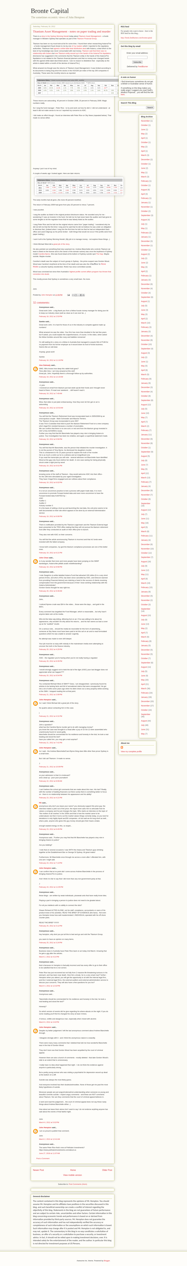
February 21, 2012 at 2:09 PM (50, 694)
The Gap (99, 254)
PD (40, 803)
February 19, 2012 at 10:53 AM (51, 408)
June (143, 129)
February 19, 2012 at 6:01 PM (50, 466)
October (144, 125)
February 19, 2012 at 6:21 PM (50, 553)
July (142, 224)
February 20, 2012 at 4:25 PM (50, 649)
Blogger (107, 1261)
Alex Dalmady (45, 365)
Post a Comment (42, 1158)
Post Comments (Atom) (78, 1184)
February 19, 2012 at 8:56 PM (50, 567)
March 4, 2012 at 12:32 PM (49, 986)
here (123, 94)
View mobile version (72, 1175)
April (143, 138)
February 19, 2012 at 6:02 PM (50, 482)
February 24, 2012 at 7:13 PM (50, 863)
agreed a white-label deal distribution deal (70, 48)
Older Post (107, 1170)
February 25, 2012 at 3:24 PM (50, 943)
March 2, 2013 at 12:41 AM (49, 1139)
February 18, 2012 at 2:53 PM (50, 316)
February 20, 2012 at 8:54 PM (50, 675)
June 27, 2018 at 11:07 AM (49, 1153)
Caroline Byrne (44, 254)
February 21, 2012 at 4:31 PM (50, 716)
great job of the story (61, 244)
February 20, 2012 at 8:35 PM (50, 661)
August (144, 190)
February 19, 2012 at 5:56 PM (50, 439)
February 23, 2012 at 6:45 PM (50, 829)
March (143, 155)
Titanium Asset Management (90, 36)
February (145, 181)
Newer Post (38, 1170)
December (145, 159)
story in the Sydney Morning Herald (55, 36)
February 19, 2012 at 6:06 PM (50, 516)
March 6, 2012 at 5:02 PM (49, 1122)
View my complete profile (131, 751)
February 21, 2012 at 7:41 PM (50, 743)
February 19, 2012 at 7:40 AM (50, 393)
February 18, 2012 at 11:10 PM (51, 360)
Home (73, 1170)
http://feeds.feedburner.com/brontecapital (136, 38)
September (145, 215)
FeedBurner (143, 66)
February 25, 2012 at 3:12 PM (50, 926)
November (145, 121)
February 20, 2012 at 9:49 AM (50, 591)
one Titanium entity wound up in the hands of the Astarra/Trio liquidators (83, 53)
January (144, 202)
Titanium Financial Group (87, 39)
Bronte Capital (50, 10)
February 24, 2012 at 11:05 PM (51, 887)
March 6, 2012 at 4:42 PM (49, 1022)
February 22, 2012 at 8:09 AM (50, 781)
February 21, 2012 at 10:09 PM (51, 767)
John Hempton (45, 700)
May (143, 134)
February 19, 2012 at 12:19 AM (51, 377)
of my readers (77, 46)
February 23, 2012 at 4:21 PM (50, 798)
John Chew (43, 558)
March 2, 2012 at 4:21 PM (49, 957)
